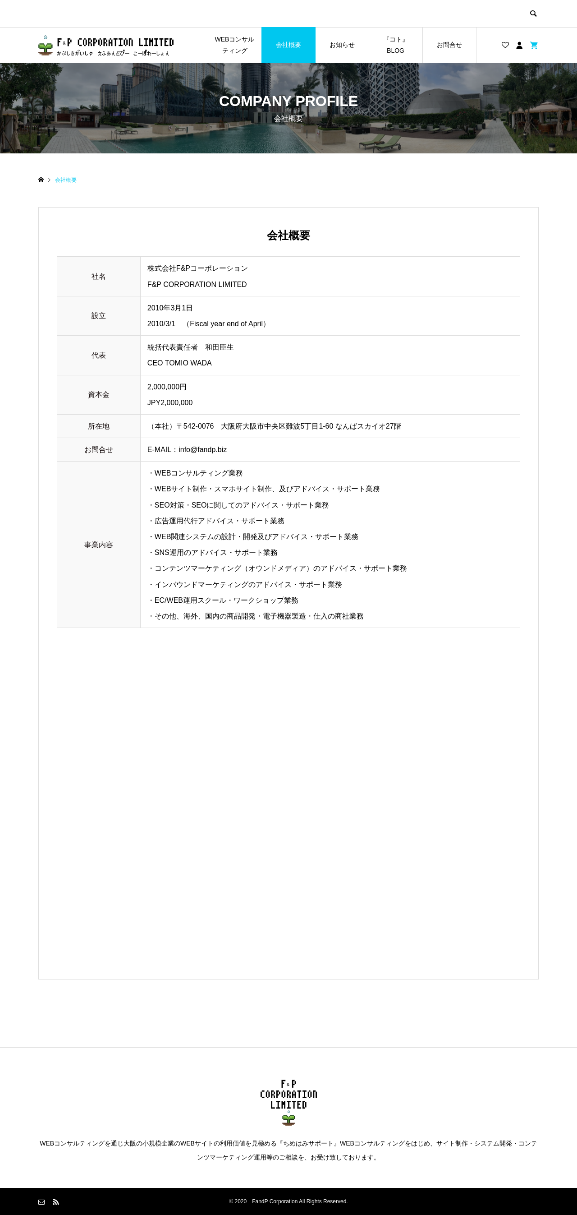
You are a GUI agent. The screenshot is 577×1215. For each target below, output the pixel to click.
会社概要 (288, 44)
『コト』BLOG (395, 45)
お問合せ (449, 44)
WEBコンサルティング (235, 45)
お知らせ (342, 44)
